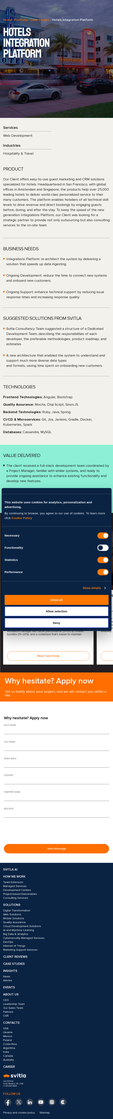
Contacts (11, 1023)
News (6, 976)
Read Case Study (48, 656)
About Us (11, 994)
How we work (14, 877)
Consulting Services (15, 898)
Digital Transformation (16, 910)
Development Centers (17, 890)
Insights (10, 971)
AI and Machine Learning (18, 930)
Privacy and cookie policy (19, 1112)
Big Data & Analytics (15, 934)
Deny (56, 623)
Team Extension (13, 882)
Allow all (56, 600)
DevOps (8, 942)
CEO (6, 1000)
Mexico (7, 1036)
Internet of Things (14, 945)
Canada (8, 1056)
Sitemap (45, 1112)
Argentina (9, 1048)
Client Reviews (15, 957)
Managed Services (15, 886)
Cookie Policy (22, 518)
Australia (8, 1059)
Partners (8, 1012)
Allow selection (56, 611)
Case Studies (40, 20)
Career (9, 1067)
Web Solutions (12, 914)
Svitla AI (10, 869)
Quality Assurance (14, 922)
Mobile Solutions (13, 918)
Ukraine (8, 1032)
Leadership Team (14, 1004)
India (6, 1052)
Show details (92, 588)
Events (9, 987)
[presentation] (34, 833)
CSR (6, 1015)
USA (5, 1028)
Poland (7, 1040)
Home (7, 20)
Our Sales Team (13, 1008)
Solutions (11, 905)
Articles (7, 980)
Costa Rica (10, 1044)
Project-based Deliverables (20, 894)
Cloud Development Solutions (22, 926)
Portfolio (21, 20)
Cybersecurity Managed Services (23, 938)
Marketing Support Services (20, 949)
